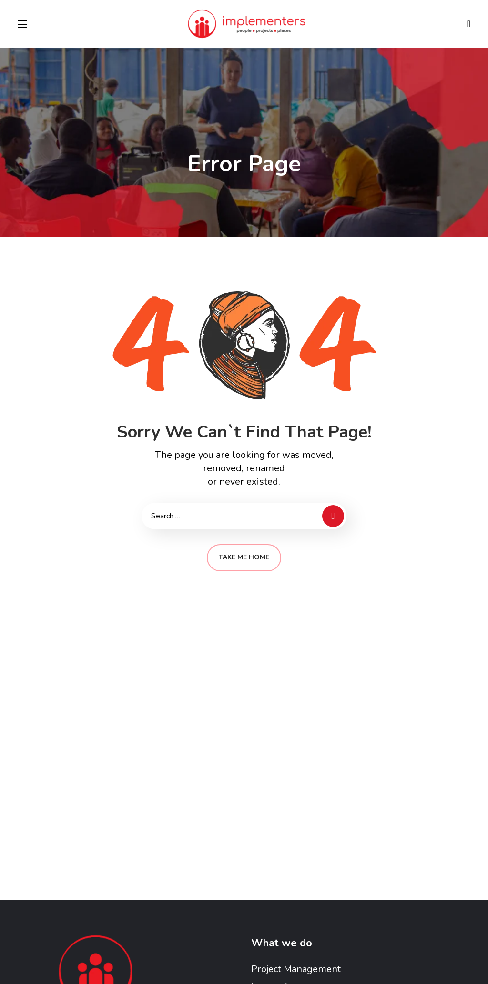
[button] (468, 24)
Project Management (296, 969)
